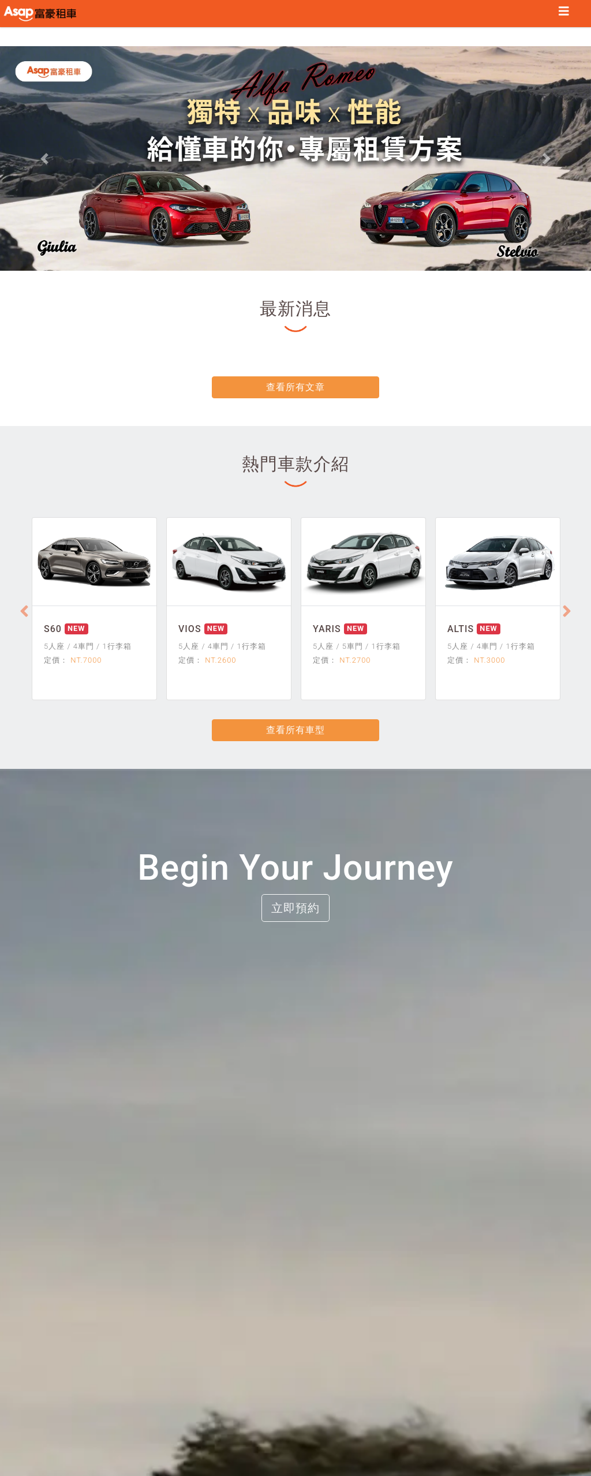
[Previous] (24, 611)
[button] (44, 158)
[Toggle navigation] (563, 14)
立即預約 (295, 908)
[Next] (566, 611)
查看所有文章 (295, 387)
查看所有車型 (295, 729)
